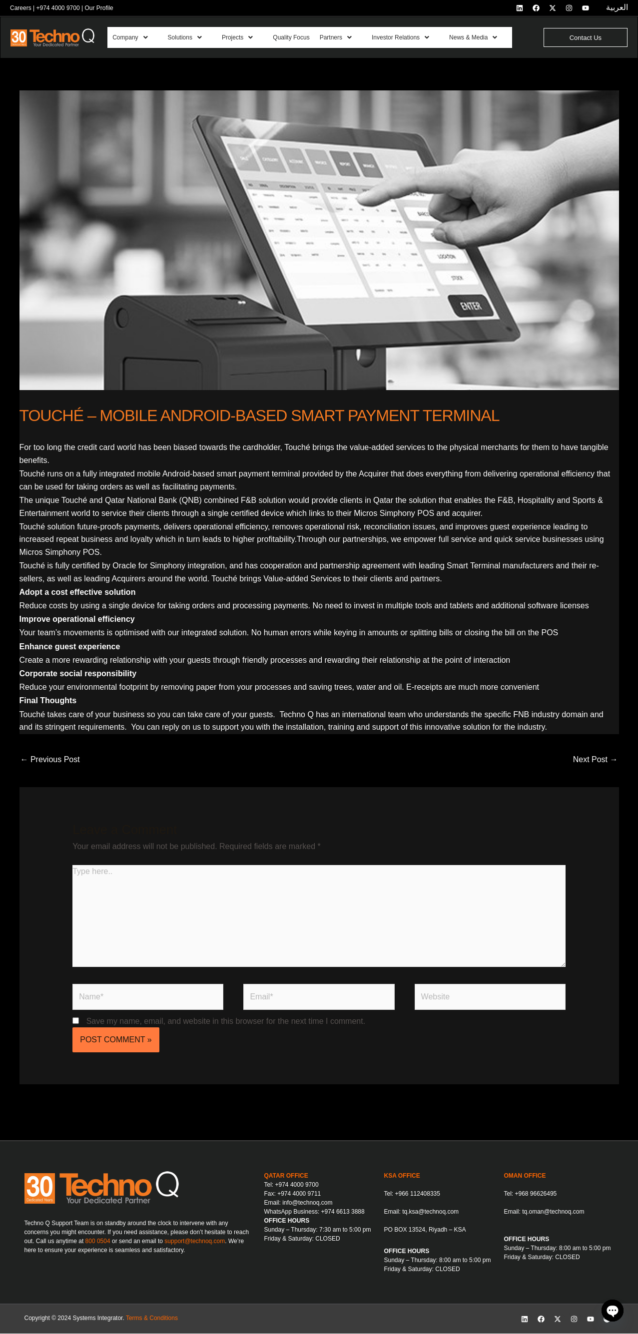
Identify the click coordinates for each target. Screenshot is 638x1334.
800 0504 (97, 1241)
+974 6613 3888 (343, 1212)
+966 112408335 (417, 1194)
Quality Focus (298, 37)
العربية (617, 7)
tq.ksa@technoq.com (430, 1212)
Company (131, 37)
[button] (136, 37)
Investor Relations (413, 37)
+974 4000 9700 (57, 7)
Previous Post (50, 760)
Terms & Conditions (152, 1318)
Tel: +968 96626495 (530, 1194)
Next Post (595, 760)
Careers (20, 7)
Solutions (188, 37)
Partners (346, 37)
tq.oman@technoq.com (553, 1212)
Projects (242, 37)
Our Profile (98, 7)
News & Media (490, 37)
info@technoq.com (307, 1203)
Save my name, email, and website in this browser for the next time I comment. (225, 1021)
